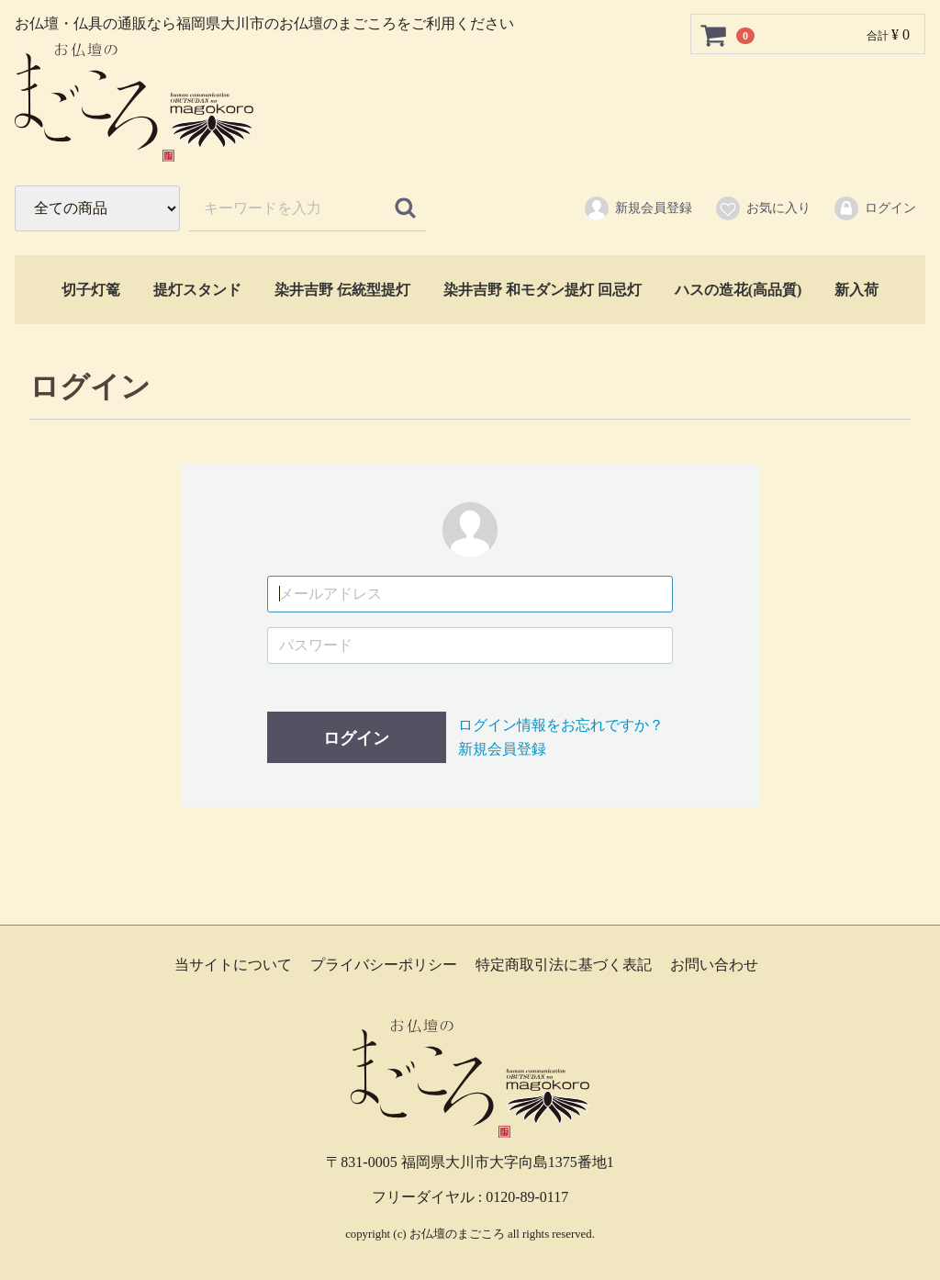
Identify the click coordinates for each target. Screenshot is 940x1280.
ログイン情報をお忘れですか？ (561, 725)
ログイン (874, 208)
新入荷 (856, 290)
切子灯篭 (91, 290)
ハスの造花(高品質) (738, 290)
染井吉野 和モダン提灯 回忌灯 (542, 290)
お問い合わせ (714, 964)
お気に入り (762, 208)
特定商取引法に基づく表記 (564, 964)
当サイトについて (233, 964)
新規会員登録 (637, 208)
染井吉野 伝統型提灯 (342, 290)
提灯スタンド (197, 290)
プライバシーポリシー (383, 964)
